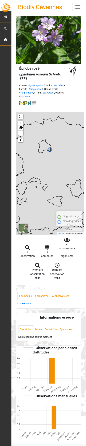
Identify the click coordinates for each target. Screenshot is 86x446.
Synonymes (66, 329)
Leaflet (61, 233)
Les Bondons (24, 303)
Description (26, 329)
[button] (20, 128)
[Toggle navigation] (77, 7)
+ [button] (21, 123)
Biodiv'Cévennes (40, 7)
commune (25, 295)
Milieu (38, 329)
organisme (41, 295)
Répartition (51, 329)
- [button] (21, 133)
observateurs (60, 295)
